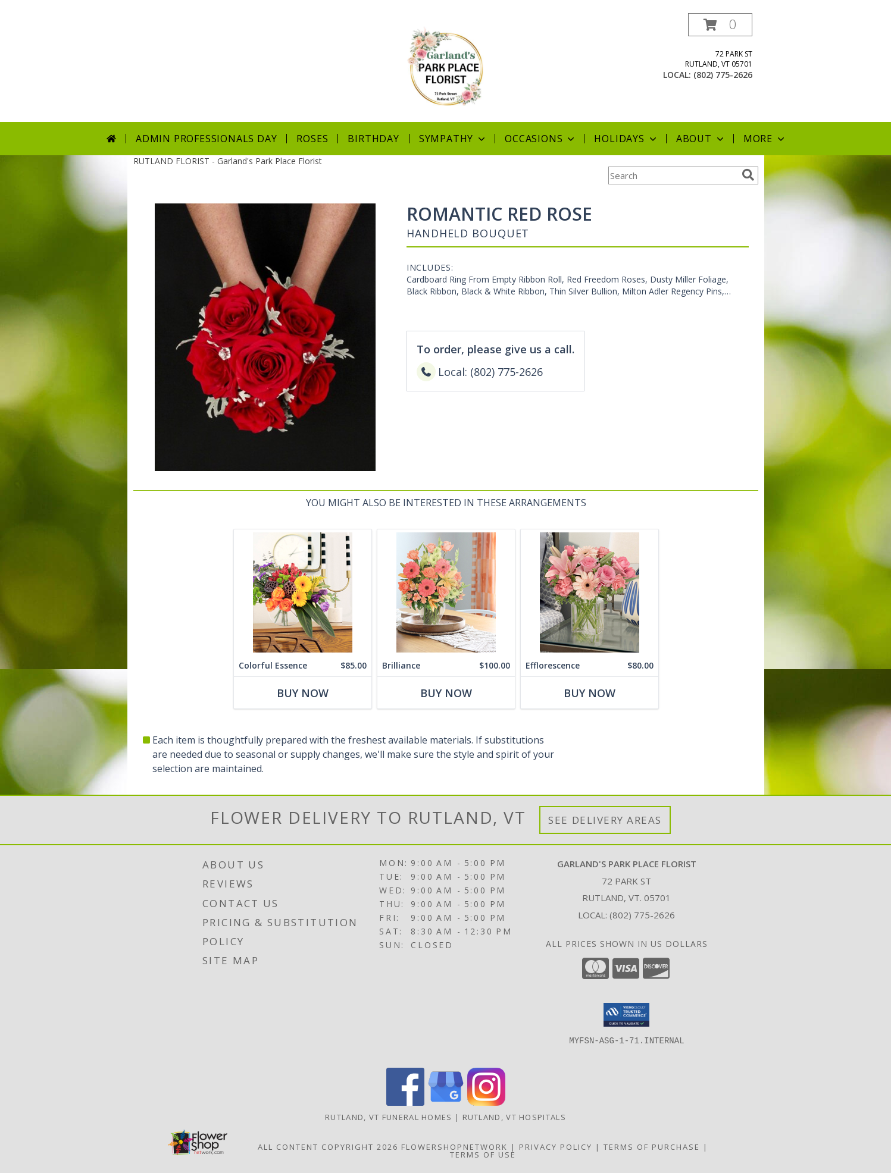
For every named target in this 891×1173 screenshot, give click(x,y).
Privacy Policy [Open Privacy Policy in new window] (555, 1146)
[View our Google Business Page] (446, 1102)
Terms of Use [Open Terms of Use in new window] (483, 1154)
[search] (748, 174)
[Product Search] (672, 175)
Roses (312, 138)
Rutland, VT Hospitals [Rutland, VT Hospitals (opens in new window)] (514, 1117)
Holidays (626, 138)
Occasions (541, 138)
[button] (720, 24)
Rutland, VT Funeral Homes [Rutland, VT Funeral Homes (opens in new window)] (388, 1117)
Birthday (373, 138)
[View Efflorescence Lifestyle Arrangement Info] (589, 592)
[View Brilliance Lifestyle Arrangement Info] (445, 592)
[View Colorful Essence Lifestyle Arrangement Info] (302, 592)
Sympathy (453, 138)
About (701, 138)
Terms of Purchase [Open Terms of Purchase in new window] (652, 1146)
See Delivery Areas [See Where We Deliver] (605, 820)
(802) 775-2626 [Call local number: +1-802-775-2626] (722, 74)
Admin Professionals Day (206, 138)
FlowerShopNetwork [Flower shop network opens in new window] (454, 1146)
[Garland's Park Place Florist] (445, 67)
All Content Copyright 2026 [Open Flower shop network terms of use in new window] (328, 1146)
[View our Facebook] (405, 1102)
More (765, 138)
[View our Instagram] (486, 1102)
